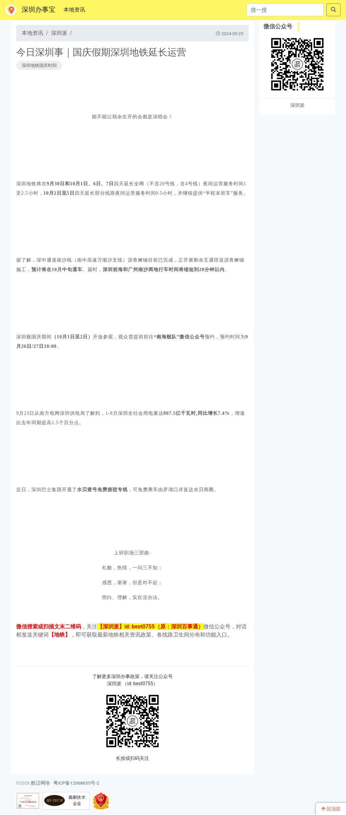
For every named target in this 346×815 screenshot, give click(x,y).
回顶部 (331, 809)
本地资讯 (76, 9)
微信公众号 (278, 26)
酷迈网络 (40, 783)
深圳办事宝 (30, 10)
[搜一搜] (285, 9)
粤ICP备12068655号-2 (76, 783)
